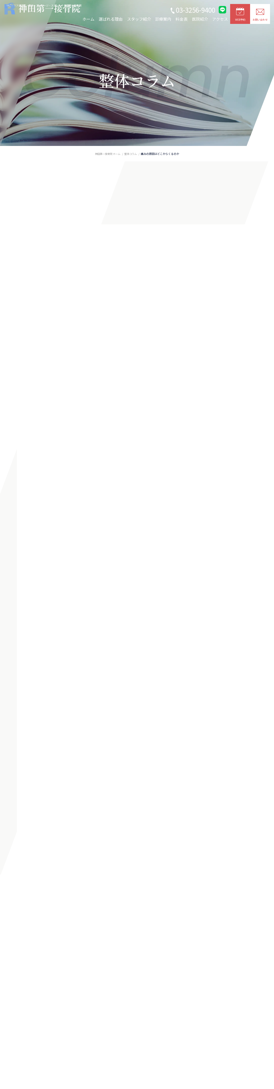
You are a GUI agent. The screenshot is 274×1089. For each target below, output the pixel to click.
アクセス (220, 19)
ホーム (88, 19)
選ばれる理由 (111, 19)
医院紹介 (200, 19)
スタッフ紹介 (139, 19)
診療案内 (163, 19)
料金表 (182, 19)
